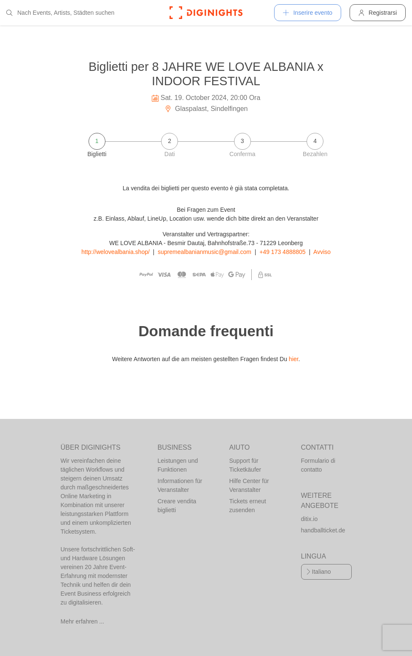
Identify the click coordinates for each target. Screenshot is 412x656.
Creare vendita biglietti (177, 505)
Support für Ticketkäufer (245, 465)
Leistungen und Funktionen (178, 465)
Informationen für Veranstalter (180, 485)
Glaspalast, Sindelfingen (206, 108)
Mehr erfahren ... (83, 621)
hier (294, 359)
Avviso (322, 251)
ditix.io (309, 519)
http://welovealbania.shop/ (115, 251)
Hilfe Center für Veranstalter (249, 485)
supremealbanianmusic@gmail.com (204, 251)
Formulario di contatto (318, 465)
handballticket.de (323, 530)
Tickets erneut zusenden (247, 505)
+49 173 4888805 (282, 251)
